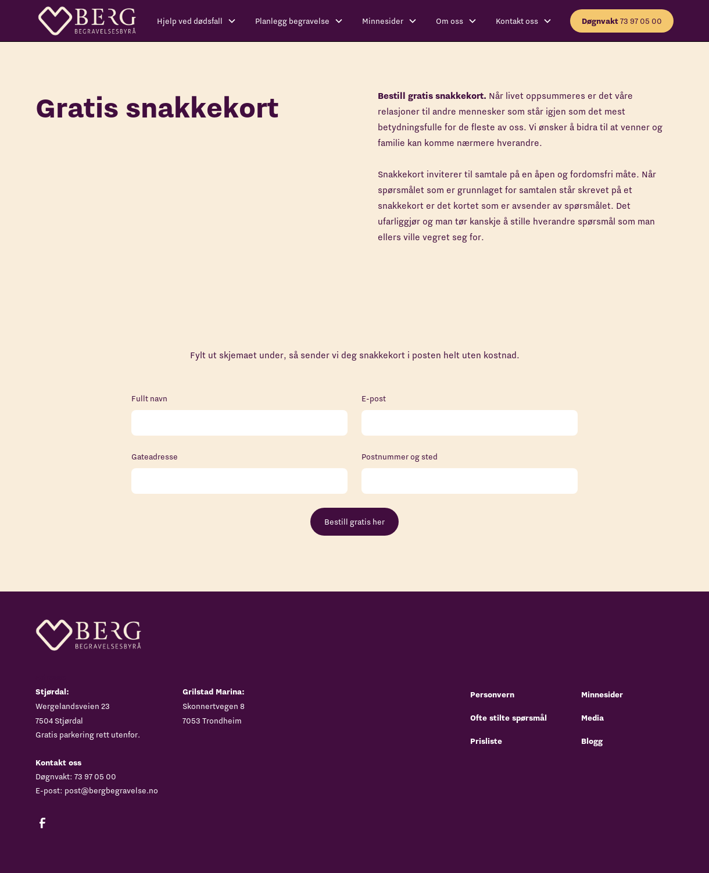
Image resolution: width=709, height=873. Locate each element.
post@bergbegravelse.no (111, 790)
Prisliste (486, 741)
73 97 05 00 (622, 21)
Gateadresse (154, 456)
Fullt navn (149, 398)
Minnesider (602, 694)
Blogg (592, 741)
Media (592, 717)
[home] (86, 20)
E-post (373, 398)
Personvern (492, 694)
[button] (197, 21)
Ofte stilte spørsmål (508, 717)
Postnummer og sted (399, 456)
